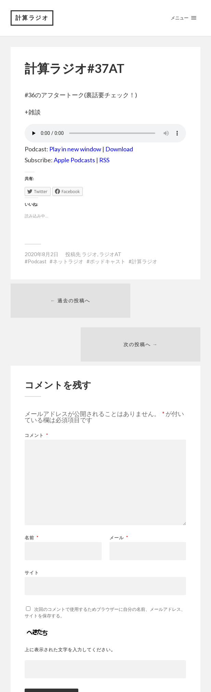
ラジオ (89, 255)
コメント (36, 396)
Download (119, 150)
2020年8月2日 (41, 255)
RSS (104, 161)
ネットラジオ (68, 263)
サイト (32, 533)
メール (118, 498)
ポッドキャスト (108, 263)
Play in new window (75, 150)
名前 (32, 498)
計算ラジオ (33, 18)
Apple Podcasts (74, 161)
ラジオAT (110, 255)
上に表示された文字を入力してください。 (70, 610)
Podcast (37, 263)
